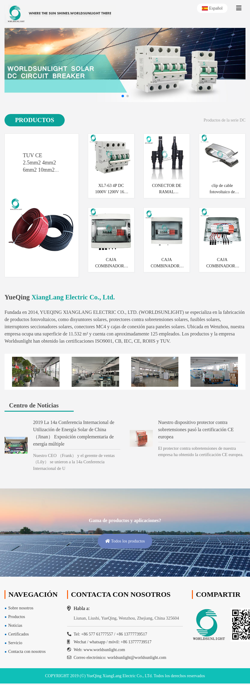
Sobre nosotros (20, 608)
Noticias (15, 625)
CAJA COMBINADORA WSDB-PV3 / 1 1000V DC (222, 263)
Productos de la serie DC (224, 120)
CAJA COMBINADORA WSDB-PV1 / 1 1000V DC (167, 263)
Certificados (18, 634)
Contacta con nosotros (26, 651)
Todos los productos (125, 541)
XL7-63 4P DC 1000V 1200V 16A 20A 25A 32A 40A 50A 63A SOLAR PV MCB (111, 189)
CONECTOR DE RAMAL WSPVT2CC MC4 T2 (166, 189)
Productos (16, 616)
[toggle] (238, 8)
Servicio (15, 643)
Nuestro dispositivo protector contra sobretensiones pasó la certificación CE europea (196, 429)
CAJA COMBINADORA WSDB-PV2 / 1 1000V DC (111, 263)
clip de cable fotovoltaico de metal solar (222, 189)
